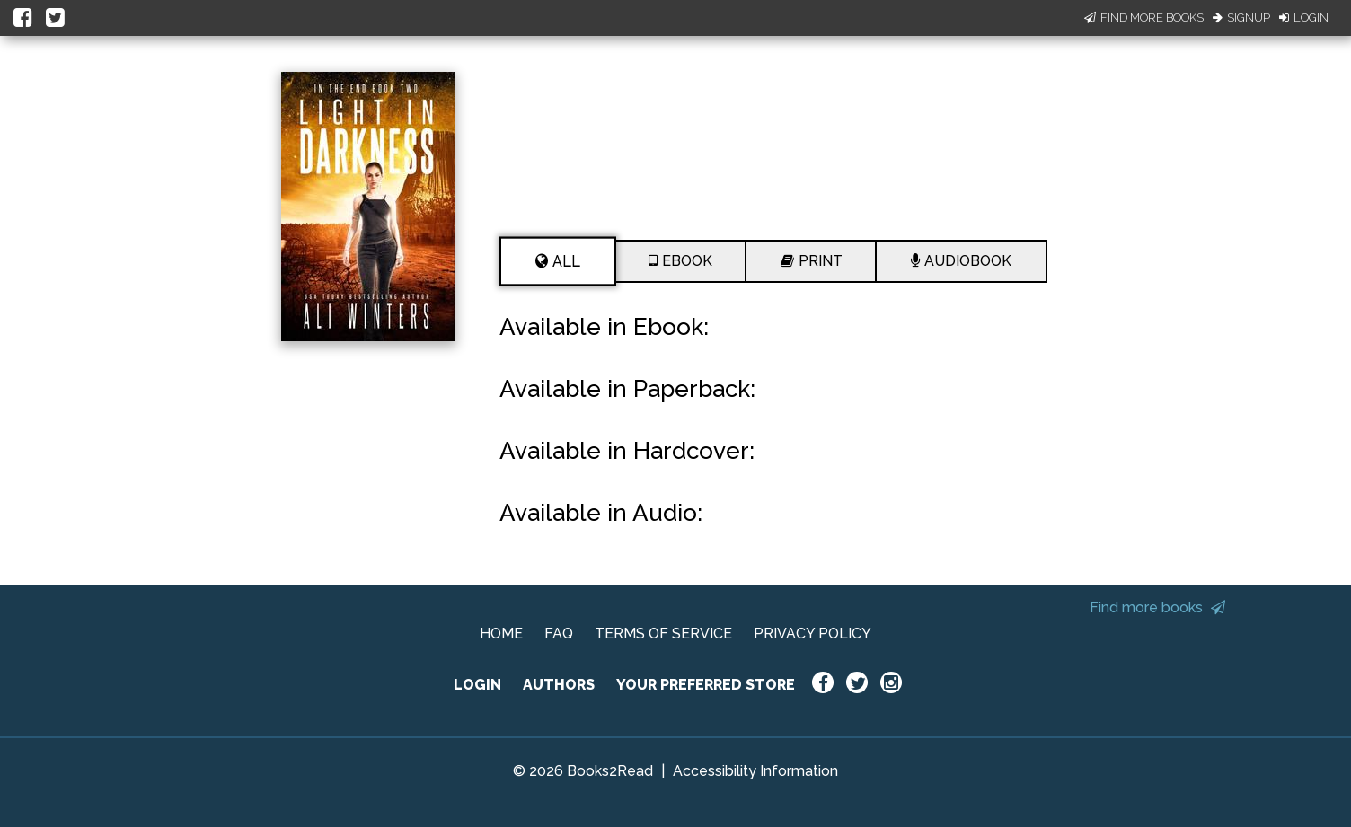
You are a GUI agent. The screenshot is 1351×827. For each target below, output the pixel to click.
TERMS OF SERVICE (663, 633)
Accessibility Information (755, 770)
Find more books (1157, 607)
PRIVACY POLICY (812, 633)
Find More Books (1144, 17)
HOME (501, 633)
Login (1304, 17)
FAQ (558, 633)
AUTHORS (559, 684)
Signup (1241, 17)
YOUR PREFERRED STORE (705, 684)
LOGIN (477, 684)
